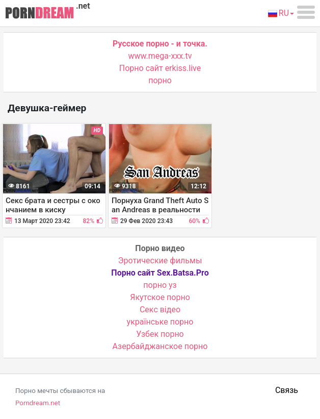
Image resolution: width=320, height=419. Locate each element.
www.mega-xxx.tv (160, 56)
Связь (286, 390)
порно (160, 80)
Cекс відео (160, 309)
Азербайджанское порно (160, 346)
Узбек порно (160, 334)
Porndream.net (37, 403)
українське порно (160, 322)
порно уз (159, 285)
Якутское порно (160, 297)
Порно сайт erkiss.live (160, 68)
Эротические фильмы (160, 260)
